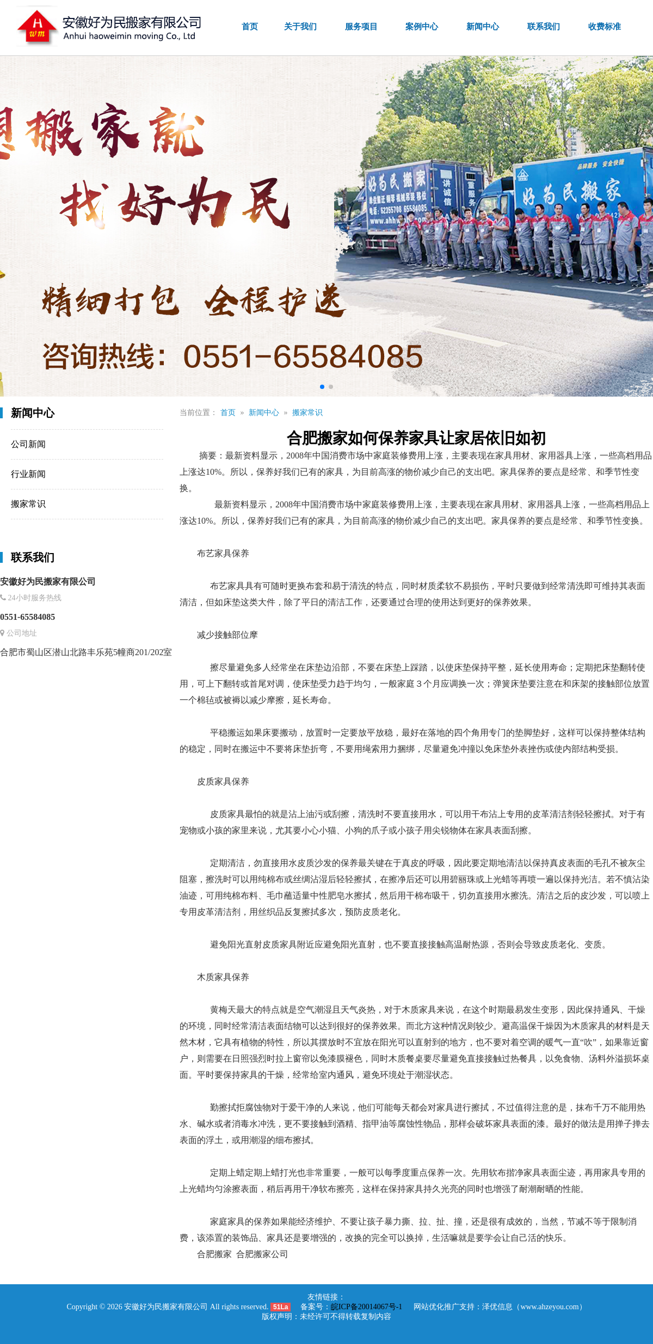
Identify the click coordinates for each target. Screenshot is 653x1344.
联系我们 (543, 26)
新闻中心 (482, 26)
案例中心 (421, 26)
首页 (250, 26)
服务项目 (361, 26)
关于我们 (300, 26)
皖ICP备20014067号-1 (366, 1307)
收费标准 (604, 26)
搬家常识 (362, 413)
